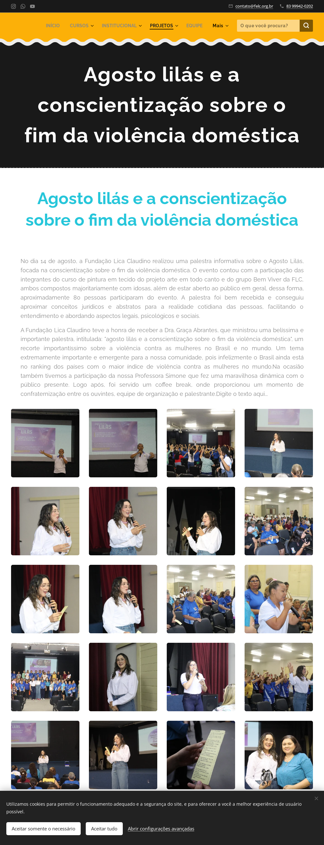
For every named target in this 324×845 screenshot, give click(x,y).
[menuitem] (47, 26)
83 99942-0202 (299, 6)
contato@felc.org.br (254, 6)
